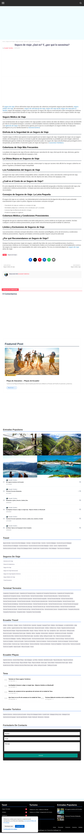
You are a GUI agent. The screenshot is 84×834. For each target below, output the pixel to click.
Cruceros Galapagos (51, 543)
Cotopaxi (16, 625)
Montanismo (41, 717)
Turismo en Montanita (45, 644)
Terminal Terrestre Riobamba (14, 491)
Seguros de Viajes (10, 41)
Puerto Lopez (44, 662)
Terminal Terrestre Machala (53, 598)
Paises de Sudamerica (9, 564)
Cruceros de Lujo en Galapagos (64, 543)
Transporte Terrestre (62, 609)
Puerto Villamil (51, 662)
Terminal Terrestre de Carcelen (40, 604)
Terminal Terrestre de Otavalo (10, 609)
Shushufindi (70, 633)
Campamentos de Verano (46, 813)
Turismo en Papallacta (56, 644)
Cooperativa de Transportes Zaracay (12, 596)
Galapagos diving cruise (55, 714)
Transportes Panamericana (9, 612)
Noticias (32, 823)
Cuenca (55, 545)
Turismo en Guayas (73, 641)
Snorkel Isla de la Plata (8, 636)
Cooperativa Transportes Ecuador (11, 593)
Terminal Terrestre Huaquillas (40, 598)
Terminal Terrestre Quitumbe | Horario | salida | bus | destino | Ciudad (24, 518)
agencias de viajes (11, 126)
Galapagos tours (66, 714)
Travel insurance (8, 580)
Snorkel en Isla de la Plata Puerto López (23, 636)
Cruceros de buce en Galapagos (10, 545)
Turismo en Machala (34, 644)
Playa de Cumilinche (68, 660)
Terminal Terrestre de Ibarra (9, 606)
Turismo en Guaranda (52, 641)
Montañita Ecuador (48, 660)
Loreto (4, 628)
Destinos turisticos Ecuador (9, 548)
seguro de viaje (9, 107)
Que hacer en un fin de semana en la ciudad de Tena (25, 697)
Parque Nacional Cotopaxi (9, 630)
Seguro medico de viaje (9, 577)
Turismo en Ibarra (7, 644)
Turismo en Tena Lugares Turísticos (19, 679)
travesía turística (34, 127)
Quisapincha (53, 630)
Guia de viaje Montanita (22, 717)
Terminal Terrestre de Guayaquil (70, 604)
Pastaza (36, 630)
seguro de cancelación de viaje (34, 108)
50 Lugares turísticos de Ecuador (15, 482)
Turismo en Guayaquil (63, 641)
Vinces (32, 646)
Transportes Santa (21, 612)
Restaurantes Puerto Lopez (19, 633)
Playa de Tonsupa (15, 662)
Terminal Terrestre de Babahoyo (10, 604)
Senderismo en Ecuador (60, 633)
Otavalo (59, 628)
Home (54, 828)
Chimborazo (10, 625)
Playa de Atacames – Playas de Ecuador (23, 381)
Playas (29, 662)
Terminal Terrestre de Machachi (67, 606)
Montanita (40, 660)
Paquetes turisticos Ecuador (68, 628)
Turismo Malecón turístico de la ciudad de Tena (59, 697)
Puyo (48, 630)
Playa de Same (6, 662)
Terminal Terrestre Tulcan (69, 601)
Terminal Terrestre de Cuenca (55, 604)
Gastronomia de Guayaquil (9, 717)
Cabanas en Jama (34, 811)
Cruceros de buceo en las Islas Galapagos (39, 545)
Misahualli (34, 717)
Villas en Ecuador (25, 646)
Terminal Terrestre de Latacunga (24, 606)
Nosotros (74, 828)
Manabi (25, 628)
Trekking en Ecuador (26, 638)
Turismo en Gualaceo (41, 641)
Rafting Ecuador (70, 630)
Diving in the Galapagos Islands (24, 548)
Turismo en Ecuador (19, 641)
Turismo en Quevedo (75, 644)
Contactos (67, 828)
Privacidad (60, 828)
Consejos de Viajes (36, 543)
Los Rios (9, 628)
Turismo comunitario (50, 638)
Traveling (18, 638)
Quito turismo (63, 630)
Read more (12, 387)
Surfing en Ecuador (48, 636)
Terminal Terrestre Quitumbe (24, 601)
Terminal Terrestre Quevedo (9, 601)
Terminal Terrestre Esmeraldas (10, 598)
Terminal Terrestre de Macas (53, 606)
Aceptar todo (19, 826)
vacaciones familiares (56, 143)
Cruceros (43, 543)
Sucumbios (36, 636)
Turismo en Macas (24, 644)
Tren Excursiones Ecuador (38, 638)
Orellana (47, 628)
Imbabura (53, 625)
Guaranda (34, 625)
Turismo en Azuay (59, 638)
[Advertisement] (42, 21)
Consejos (28, 543)
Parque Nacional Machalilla (22, 630)
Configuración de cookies (10, 829)
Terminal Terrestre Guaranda (25, 598)
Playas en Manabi (36, 662)
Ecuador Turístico (8, 48)
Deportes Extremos (62, 545)
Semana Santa (44, 633)
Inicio (4, 41)
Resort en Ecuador (7, 633)
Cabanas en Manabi (43, 811)
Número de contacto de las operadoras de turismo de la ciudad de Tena (30, 691)
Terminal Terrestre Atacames (51, 596)
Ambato (5, 625)
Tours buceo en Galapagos (63, 548)
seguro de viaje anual (53, 108)
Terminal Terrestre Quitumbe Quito (39, 601)
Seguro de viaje (7, 567)
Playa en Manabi (23, 662)
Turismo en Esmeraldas (30, 641)
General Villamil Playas (18, 660)
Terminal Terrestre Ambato (36, 596)
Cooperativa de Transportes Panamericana (46, 593)
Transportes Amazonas (73, 609)
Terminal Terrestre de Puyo (24, 609)
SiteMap (80, 828)
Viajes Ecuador (17, 646)
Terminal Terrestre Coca (64, 596)
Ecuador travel (36, 548)
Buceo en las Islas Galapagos (18, 543)
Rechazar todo (9, 826)
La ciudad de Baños (68, 625)
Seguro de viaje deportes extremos (12, 574)
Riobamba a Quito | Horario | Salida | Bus (17, 500)
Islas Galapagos (53, 548)
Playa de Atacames (58, 660)
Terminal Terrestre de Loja (39, 606)
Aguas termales (7, 543)
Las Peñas (35, 660)
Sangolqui (38, 633)
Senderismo (51, 633)
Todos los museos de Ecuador (63, 636)
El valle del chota (27, 625)
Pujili (45, 630)
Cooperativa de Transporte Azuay (27, 593)
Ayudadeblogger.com (41, 831)
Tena (54, 636)
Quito (57, 630)
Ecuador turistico (44, 548)
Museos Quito (30, 628)
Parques (32, 630)
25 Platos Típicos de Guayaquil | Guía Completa (18, 528)
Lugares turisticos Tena (17, 628)
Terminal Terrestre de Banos (25, 604)
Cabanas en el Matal (34, 813)
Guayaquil (39, 625)
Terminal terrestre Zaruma (51, 609)
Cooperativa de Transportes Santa (65, 593)
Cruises (51, 545)
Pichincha (41, 630)
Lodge (75, 625)
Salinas (33, 633)
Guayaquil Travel (46, 625)
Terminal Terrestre (25, 596)
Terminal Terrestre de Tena (37, 609)
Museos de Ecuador (39, 628)
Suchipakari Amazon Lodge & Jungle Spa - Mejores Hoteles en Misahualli (25, 509)
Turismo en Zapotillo (8, 646)
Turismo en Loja (16, 644)
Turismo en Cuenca (69, 638)
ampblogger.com (57, 831)
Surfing (41, 636)
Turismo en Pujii (66, 644)
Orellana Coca (53, 628)
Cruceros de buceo (23, 545)
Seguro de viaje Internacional (11, 570)
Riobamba (28, 633)
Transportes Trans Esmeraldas (33, 612)
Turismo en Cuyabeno (8, 641)
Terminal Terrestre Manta (67, 598)
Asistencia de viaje (8, 561)
